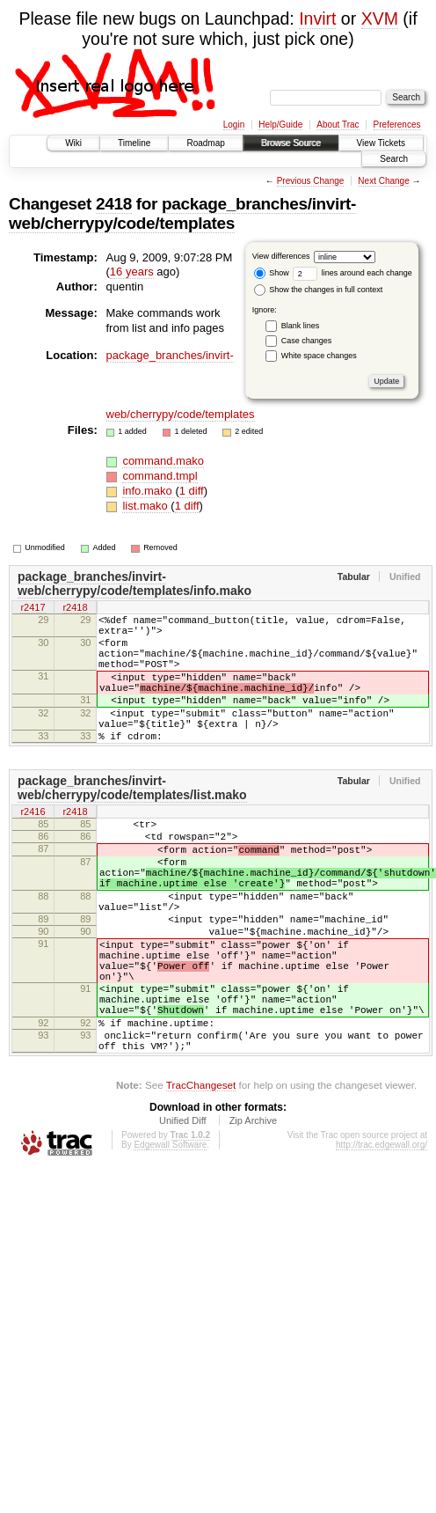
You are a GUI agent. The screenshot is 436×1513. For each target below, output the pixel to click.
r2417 (32, 609)
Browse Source (291, 143)
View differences (281, 256)
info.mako (148, 490)
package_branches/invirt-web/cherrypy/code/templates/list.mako (132, 819)
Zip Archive (253, 1207)
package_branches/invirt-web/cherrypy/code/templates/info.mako (134, 583)
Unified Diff (183, 1207)
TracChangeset (201, 1172)
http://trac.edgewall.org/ (381, 1232)
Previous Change (311, 181)
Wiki (73, 143)
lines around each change (352, 272)
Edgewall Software (170, 1232)
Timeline (134, 143)
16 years (132, 271)
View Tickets (381, 143)
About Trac (337, 124)
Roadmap (205, 143)
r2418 (74, 609)
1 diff (191, 490)
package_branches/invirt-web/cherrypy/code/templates (182, 213)
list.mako (146, 505)
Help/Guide (280, 124)
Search (394, 159)
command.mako (162, 460)
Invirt (317, 18)
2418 (114, 204)
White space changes (319, 355)
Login (233, 124)
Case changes (306, 340)
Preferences (397, 124)
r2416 (32, 845)
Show (271, 272)
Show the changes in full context (318, 289)
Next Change (383, 181)
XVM (379, 18)
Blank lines (300, 325)
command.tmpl (159, 475)
